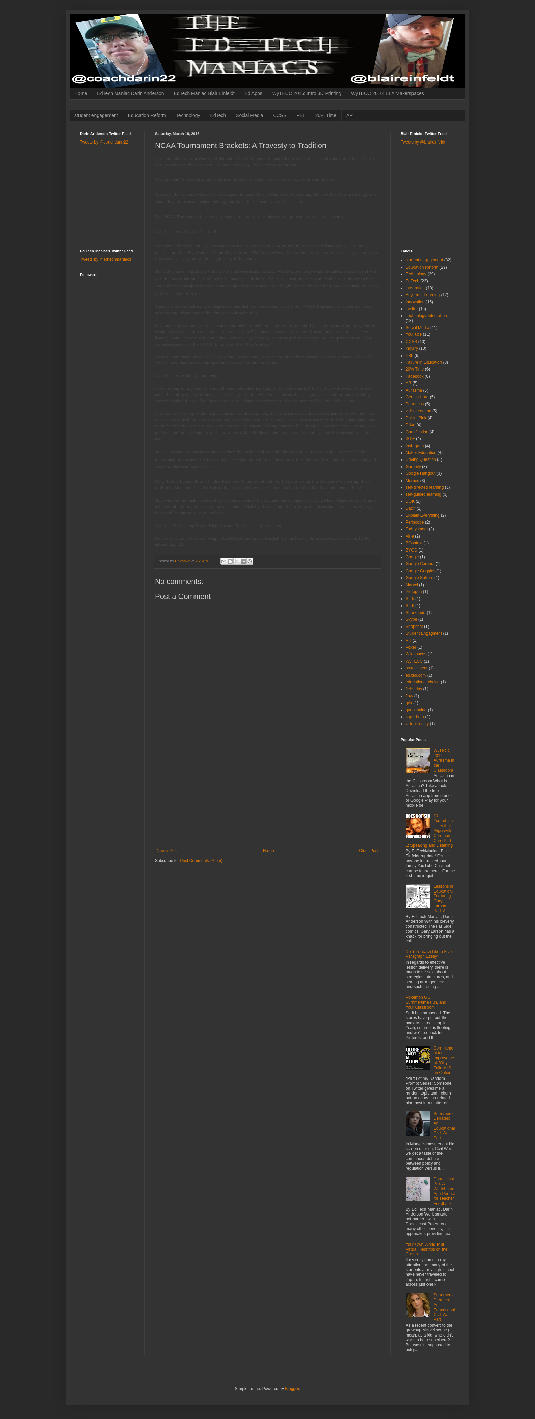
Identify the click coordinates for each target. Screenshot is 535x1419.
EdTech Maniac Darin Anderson (130, 93)
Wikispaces (416, 654)
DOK (410, 501)
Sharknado (415, 612)
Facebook (415, 376)
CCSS (279, 115)
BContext (414, 543)
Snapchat (414, 626)
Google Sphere (419, 577)
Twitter (412, 308)
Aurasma (414, 390)
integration (415, 288)
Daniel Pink (416, 418)
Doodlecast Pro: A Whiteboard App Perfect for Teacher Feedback (444, 1191)
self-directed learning (425, 487)
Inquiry (412, 348)
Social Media (249, 115)
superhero (415, 716)
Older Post (368, 850)
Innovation (415, 302)
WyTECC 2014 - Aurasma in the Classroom (444, 760)
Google (412, 557)
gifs (409, 702)
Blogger (292, 1388)
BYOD (411, 550)
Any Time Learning (423, 294)
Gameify (413, 466)
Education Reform (147, 115)
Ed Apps (253, 93)
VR (408, 640)
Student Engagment (424, 633)
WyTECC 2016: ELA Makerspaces (387, 93)
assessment (417, 668)
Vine (410, 536)
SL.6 (410, 605)
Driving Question (421, 459)
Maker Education (421, 452)
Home (80, 93)
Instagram (415, 445)
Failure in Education (424, 362)
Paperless (415, 404)
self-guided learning (424, 494)
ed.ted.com (416, 675)
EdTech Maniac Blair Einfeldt (204, 93)
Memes (412, 480)
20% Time (325, 115)
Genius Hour (417, 397)
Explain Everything (422, 515)
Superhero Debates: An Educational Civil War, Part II (444, 1126)
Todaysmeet (417, 529)
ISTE (410, 438)
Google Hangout (420, 473)
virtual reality (417, 723)
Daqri (411, 508)
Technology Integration (426, 315)
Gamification (417, 431)
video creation (418, 411)
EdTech (218, 115)
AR (349, 115)
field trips (414, 688)
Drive (410, 425)
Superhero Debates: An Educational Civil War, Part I (444, 1307)
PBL (300, 115)
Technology (188, 115)
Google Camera (420, 563)
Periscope (415, 522)
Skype (411, 619)
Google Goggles (420, 571)
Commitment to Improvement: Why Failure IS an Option (444, 1060)
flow (409, 696)
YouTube (414, 334)
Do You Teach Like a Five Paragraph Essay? (429, 954)
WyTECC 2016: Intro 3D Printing (306, 93)
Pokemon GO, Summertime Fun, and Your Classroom (426, 1002)
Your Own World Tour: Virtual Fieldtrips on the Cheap (427, 1249)
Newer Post (167, 850)
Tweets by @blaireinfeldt (423, 142)
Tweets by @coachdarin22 (104, 142)
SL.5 (410, 598)
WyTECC (414, 661)
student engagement (96, 115)
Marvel (412, 585)
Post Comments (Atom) (201, 860)
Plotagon (414, 591)
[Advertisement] (267, 797)
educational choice (422, 682)
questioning (416, 710)
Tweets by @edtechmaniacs (105, 259)
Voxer (411, 647)
